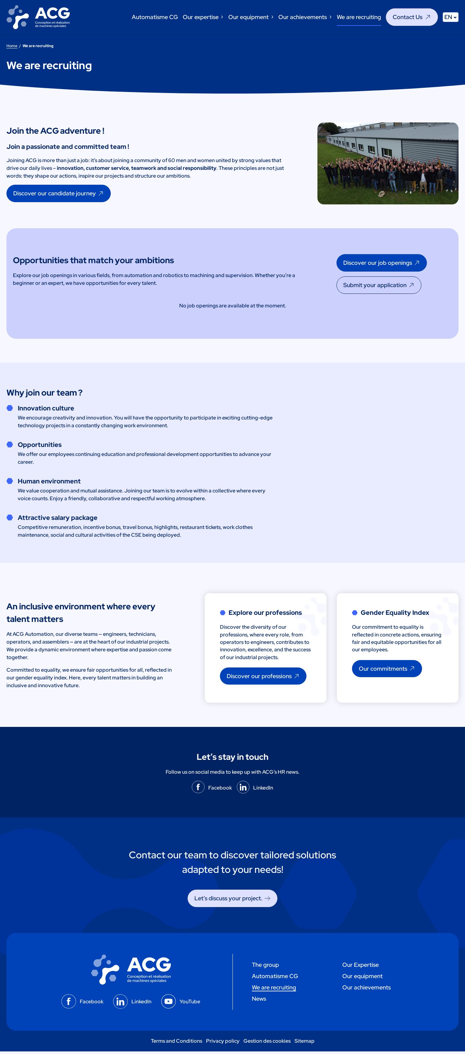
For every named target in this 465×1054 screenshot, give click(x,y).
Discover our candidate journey (54, 193)
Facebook (220, 790)
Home (11, 45)
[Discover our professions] (263, 678)
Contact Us (407, 17)
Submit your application (375, 285)
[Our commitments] (387, 670)
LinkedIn (263, 790)
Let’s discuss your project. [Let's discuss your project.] (228, 900)
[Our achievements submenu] (330, 17)
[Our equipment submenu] (272, 17)
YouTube (190, 1004)
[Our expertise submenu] (221, 17)
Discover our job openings (377, 262)
